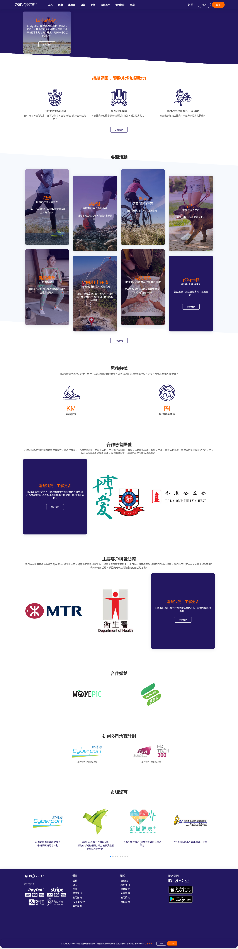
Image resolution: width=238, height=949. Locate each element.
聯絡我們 (191, 306)
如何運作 (77, 893)
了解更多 (119, 129)
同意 (172, 943)
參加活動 (47, 44)
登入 (204, 4)
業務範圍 (77, 905)
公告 (75, 884)
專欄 (75, 889)
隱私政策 (125, 901)
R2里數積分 (79, 901)
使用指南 (77, 897)
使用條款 (125, 897)
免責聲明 (125, 893)
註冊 (218, 4)
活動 (75, 880)
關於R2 (124, 880)
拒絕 (161, 943)
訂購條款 (125, 889)
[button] (110, 856)
